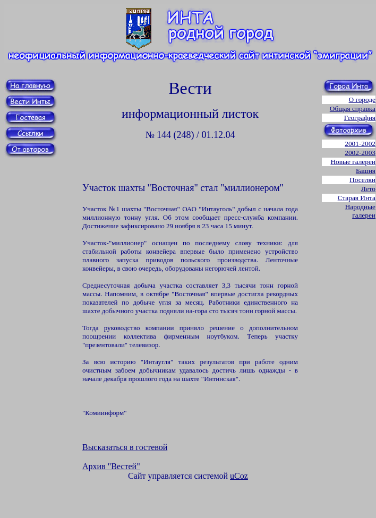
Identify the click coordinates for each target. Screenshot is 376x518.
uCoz (239, 475)
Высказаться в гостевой (124, 447)
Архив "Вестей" (111, 466)
